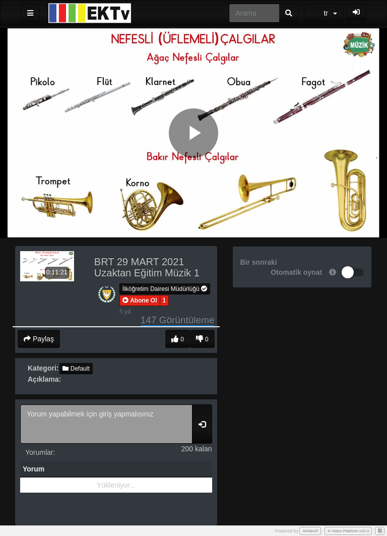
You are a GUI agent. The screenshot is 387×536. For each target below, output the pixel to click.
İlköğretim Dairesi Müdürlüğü (164, 288)
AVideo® (310, 530)
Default (75, 368)
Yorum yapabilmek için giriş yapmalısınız (106, 424)
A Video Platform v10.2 (348, 530)
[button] (139, 300)
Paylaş (39, 339)
